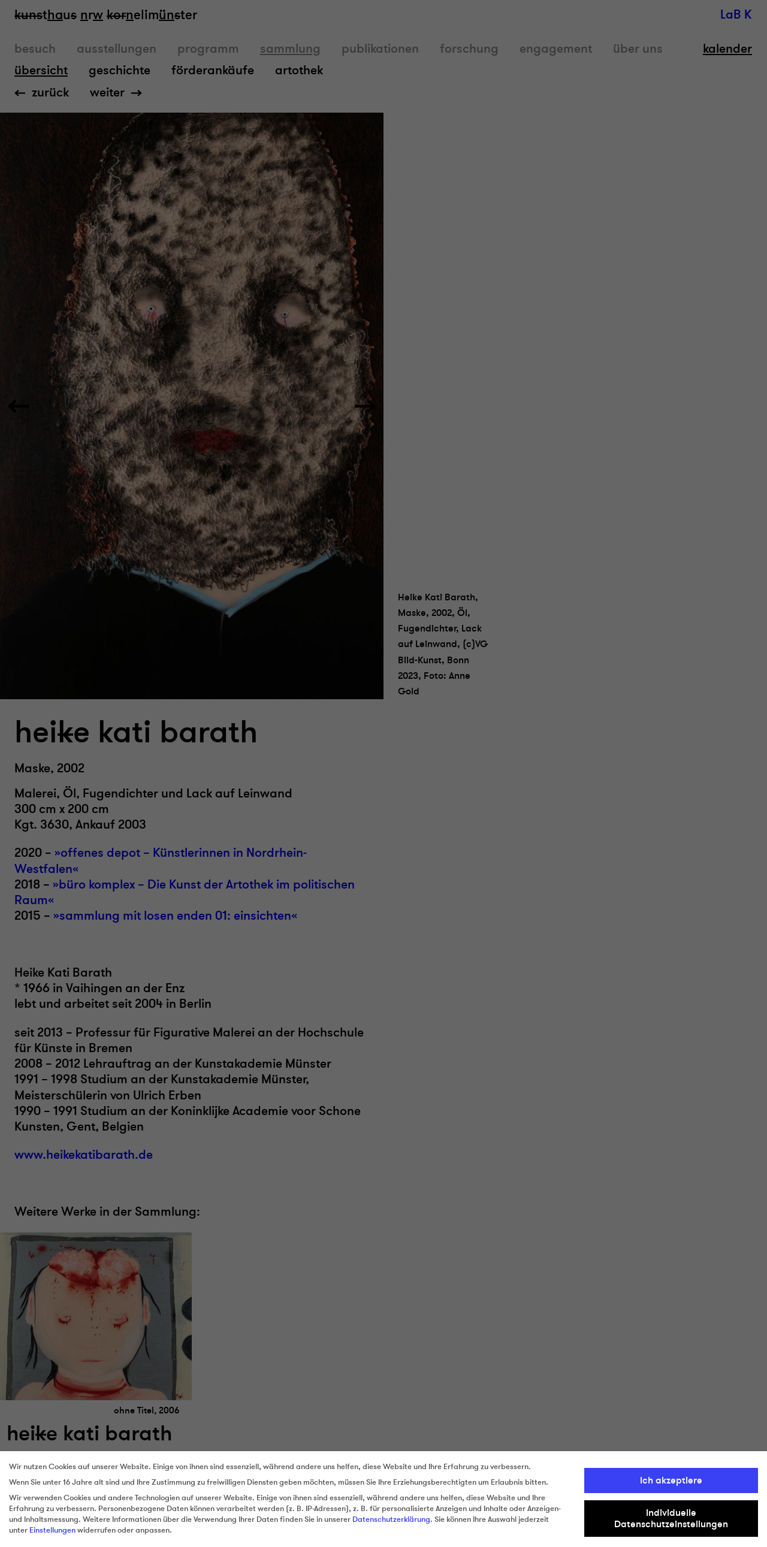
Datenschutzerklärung (391, 1519)
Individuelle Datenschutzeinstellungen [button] (671, 1518)
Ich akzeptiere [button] (671, 1480)
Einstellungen (52, 1530)
